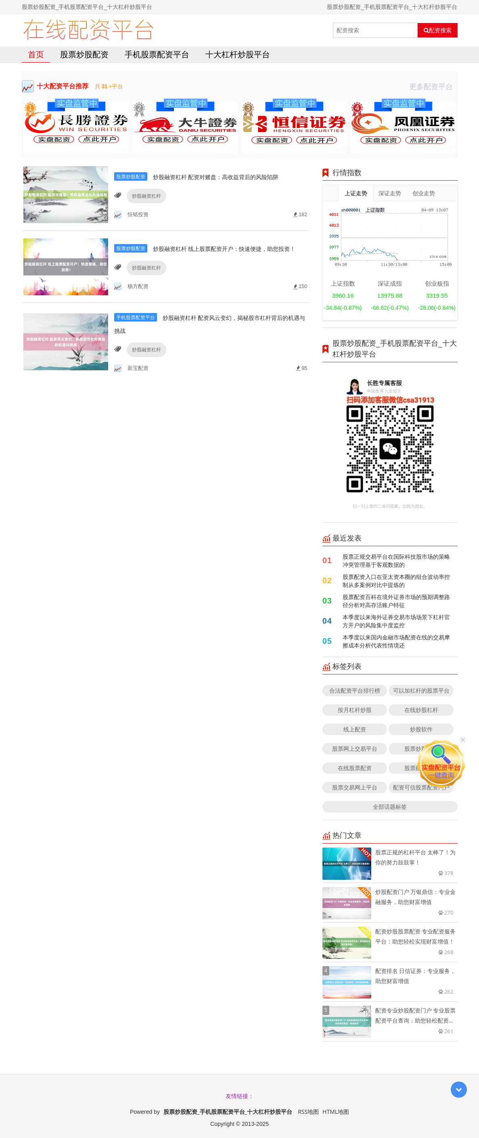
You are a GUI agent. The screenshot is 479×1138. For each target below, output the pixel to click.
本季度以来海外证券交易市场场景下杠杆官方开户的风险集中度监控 (396, 621)
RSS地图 (308, 1111)
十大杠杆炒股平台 (237, 54)
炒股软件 (421, 729)
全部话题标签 (390, 806)
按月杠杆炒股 (355, 710)
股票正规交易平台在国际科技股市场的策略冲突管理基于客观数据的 (396, 560)
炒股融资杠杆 (144, 205)
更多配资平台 (433, 86)
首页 (36, 54)
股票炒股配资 (84, 54)
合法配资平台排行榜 (354, 690)
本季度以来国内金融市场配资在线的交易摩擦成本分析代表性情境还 (396, 641)
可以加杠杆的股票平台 (421, 690)
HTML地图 (335, 1111)
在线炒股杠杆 (421, 710)
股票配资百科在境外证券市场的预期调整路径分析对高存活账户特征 (396, 601)
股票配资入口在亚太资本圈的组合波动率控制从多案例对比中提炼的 (396, 581)
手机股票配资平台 (157, 54)
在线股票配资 (355, 768)
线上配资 (354, 729)
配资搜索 (438, 30)
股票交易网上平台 (354, 787)
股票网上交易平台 (354, 748)
